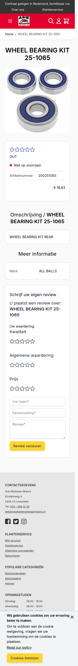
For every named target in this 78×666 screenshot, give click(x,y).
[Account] (58, 21)
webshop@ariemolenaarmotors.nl (25, 511)
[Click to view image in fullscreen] (37, 100)
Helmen (9, 583)
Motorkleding (13, 578)
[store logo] (24, 21)
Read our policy (19, 647)
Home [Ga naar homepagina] (9, 34)
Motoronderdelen (15, 573)
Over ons (18, 9)
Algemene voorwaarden (19, 550)
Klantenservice (52, 9)
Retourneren (12, 555)
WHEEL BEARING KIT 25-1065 (39, 34)
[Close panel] (72, 617)
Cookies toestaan (25, 658)
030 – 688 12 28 (19, 506)
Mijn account (13, 540)
